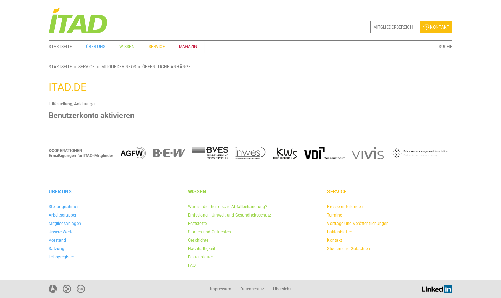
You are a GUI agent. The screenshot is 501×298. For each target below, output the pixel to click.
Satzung (56, 248)
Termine (334, 215)
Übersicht (282, 289)
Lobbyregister (61, 256)
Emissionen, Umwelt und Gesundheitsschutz (229, 215)
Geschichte (198, 240)
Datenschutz (252, 289)
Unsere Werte (61, 231)
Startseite (60, 46)
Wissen (127, 46)
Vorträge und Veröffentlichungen (358, 223)
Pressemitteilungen (345, 206)
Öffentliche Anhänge (166, 66)
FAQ (192, 265)
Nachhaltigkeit (201, 248)
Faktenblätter (200, 256)
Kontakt (436, 27)
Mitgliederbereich (393, 27)
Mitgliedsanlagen (65, 223)
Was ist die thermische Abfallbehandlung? (227, 206)
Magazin (188, 46)
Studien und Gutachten (209, 231)
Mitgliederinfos (118, 66)
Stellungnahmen (64, 206)
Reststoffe (197, 223)
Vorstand (57, 240)
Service (157, 46)
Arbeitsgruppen (63, 215)
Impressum (220, 289)
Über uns (95, 46)
